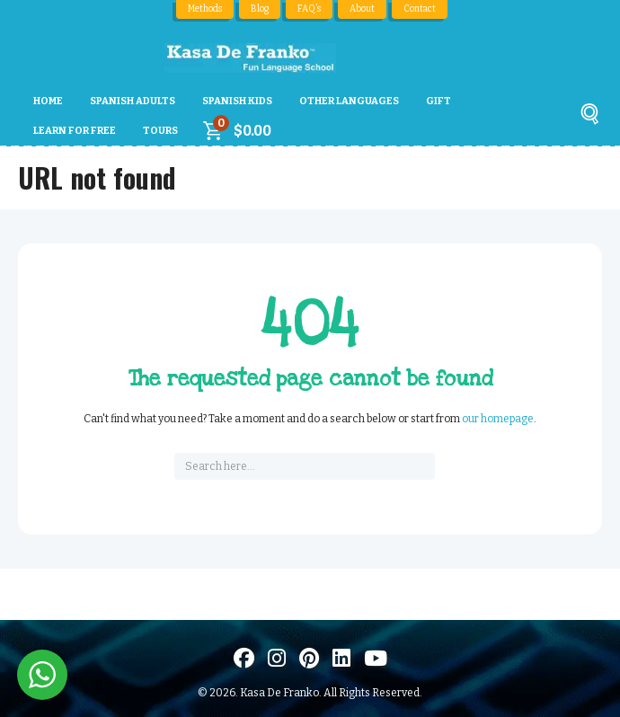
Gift (438, 101)
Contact (420, 9)
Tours (160, 131)
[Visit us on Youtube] (375, 658)
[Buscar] (589, 117)
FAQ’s (310, 9)
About (363, 9)
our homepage (498, 418)
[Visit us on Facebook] (244, 658)
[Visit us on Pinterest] (309, 658)
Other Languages (349, 101)
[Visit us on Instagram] (277, 658)
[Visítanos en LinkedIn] (341, 658)
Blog (261, 9)
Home (48, 101)
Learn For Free (74, 131)
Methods (205, 9)
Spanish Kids (237, 101)
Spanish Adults (132, 101)
